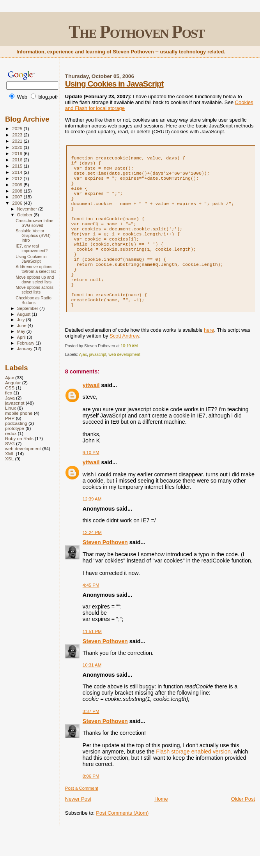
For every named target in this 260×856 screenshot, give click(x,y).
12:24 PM (92, 556)
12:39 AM (92, 523)
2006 (17, 202)
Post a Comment (81, 812)
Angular (13, 382)
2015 (17, 165)
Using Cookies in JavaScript (114, 83)
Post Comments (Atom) (122, 837)
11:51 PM (92, 655)
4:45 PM (91, 609)
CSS (9, 387)
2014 (17, 172)
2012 (17, 178)
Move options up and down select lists (35, 279)
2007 (17, 196)
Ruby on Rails (19, 438)
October (25, 214)
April (22, 337)
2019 (17, 153)
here (209, 354)
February (26, 343)
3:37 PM (91, 735)
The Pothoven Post (137, 32)
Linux (10, 407)
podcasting (16, 423)
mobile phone (18, 413)
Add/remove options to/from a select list (36, 269)
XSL (9, 458)
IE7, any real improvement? (32, 248)
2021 (17, 140)
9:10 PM (91, 476)
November (27, 209)
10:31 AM (92, 689)
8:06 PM (91, 800)
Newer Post (78, 823)
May (22, 331)
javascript (97, 379)
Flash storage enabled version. (194, 776)
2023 (17, 134)
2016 (17, 159)
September (28, 308)
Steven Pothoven (105, 566)
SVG (10, 443)
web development (124, 379)
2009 (17, 184)
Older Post (243, 823)
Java (10, 397)
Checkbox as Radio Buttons (33, 300)
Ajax (83, 379)
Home (161, 823)
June (22, 325)
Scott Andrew (124, 360)
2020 (17, 147)
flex (8, 392)
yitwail (91, 409)
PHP (9, 418)
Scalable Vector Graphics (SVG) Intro (33, 235)
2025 (17, 128)
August (24, 314)
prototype (14, 428)
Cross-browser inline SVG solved (34, 223)
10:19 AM (129, 370)
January (25, 348)
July (21, 319)
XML (9, 453)
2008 (17, 190)
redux (10, 433)
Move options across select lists (34, 289)
